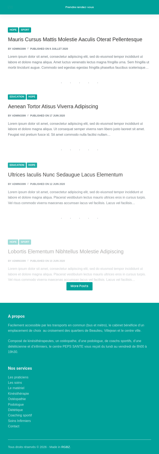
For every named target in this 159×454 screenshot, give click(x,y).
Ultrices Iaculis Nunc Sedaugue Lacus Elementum (65, 180)
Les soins (15, 382)
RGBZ (65, 447)
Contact (13, 426)
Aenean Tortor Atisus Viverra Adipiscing (53, 108)
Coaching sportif (20, 415)
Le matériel (16, 388)
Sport (25, 30)
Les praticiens (18, 377)
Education (17, 98)
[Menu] (149, 7)
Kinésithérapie (18, 393)
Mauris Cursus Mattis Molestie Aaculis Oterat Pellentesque (75, 40)
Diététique (15, 410)
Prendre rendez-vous (79, 7)
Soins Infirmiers (19, 421)
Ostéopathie (17, 399)
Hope (13, 30)
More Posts (79, 286)
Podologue (16, 404)
